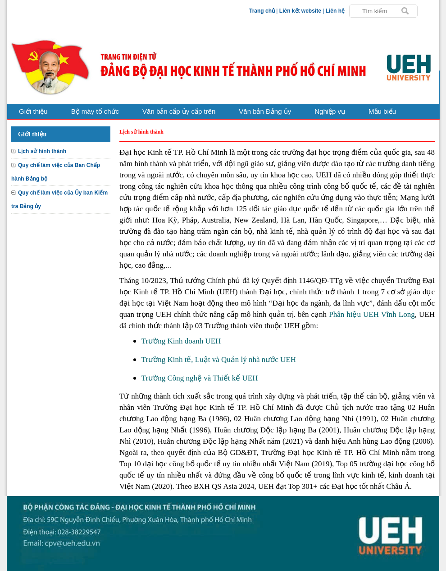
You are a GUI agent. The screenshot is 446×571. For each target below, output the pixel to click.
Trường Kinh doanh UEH (181, 341)
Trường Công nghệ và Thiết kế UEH (199, 378)
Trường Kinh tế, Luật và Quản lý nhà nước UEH (218, 359)
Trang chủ (262, 11)
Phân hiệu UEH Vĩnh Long (372, 314)
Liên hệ (335, 11)
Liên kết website (300, 11)
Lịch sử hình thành (42, 151)
